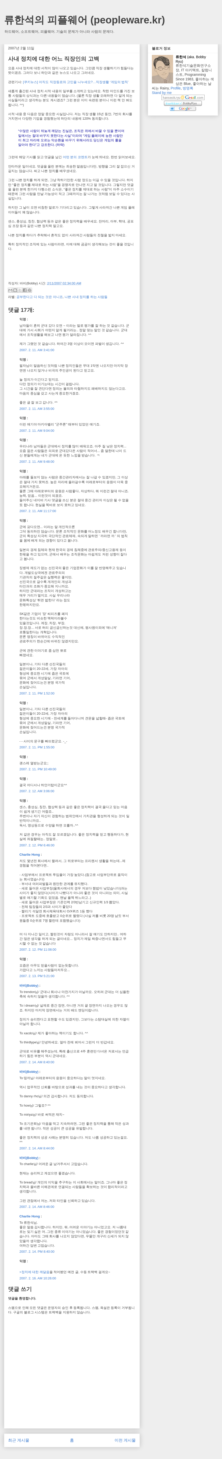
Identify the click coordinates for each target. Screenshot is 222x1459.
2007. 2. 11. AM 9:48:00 (36, 461)
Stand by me (162, 93)
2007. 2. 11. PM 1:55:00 (36, 747)
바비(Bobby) (28, 985)
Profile (176, 88)
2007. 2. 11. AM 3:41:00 (36, 350)
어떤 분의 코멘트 (75, 157)
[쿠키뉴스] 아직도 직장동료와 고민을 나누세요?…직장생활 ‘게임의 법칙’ (76, 82)
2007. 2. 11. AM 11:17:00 (37, 511)
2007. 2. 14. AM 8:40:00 (36, 1062)
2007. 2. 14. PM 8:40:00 (36, 1251)
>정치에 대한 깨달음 (34, 1272)
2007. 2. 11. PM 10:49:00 (37, 769)
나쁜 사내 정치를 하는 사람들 (86, 297)
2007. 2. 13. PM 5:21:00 (36, 976)
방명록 (188, 88)
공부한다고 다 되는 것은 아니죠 (39, 297)
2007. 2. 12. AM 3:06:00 (36, 791)
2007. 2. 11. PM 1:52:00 (36, 693)
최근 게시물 (18, 1440)
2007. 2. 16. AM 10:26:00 (37, 1278)
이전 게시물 (125, 1440)
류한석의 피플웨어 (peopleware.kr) (84, 19)
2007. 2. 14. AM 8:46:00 (36, 1207)
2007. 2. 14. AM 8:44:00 (36, 1148)
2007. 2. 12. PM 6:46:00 (36, 845)
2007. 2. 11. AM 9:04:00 (36, 431)
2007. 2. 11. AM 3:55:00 (36, 409)
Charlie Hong (29, 854)
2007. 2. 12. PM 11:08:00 (37, 949)
